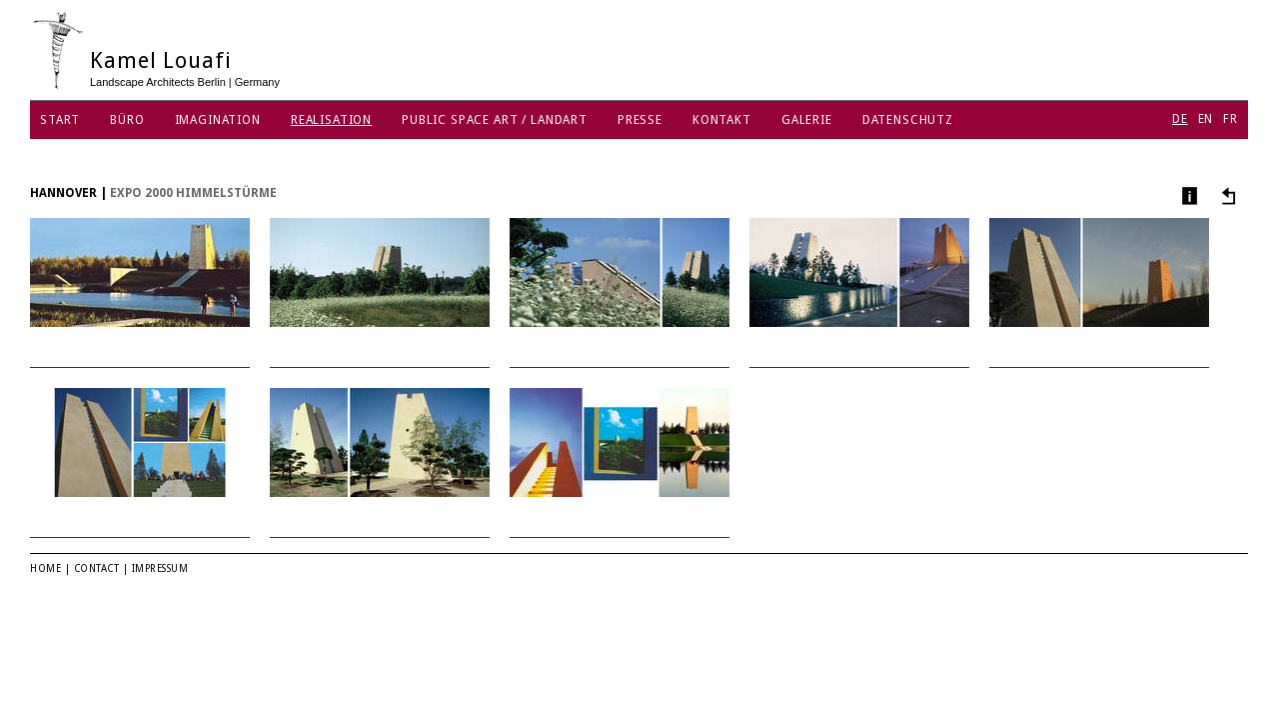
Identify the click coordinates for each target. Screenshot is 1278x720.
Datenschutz (907, 120)
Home (45, 568)
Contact (97, 568)
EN (1206, 119)
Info (1187, 195)
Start (60, 120)
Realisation (331, 120)
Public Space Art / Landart (495, 120)
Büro (127, 120)
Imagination (218, 120)
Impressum (160, 568)
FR (1230, 119)
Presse (640, 120)
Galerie (806, 120)
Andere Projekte (1225, 195)
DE (1180, 119)
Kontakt (721, 120)
